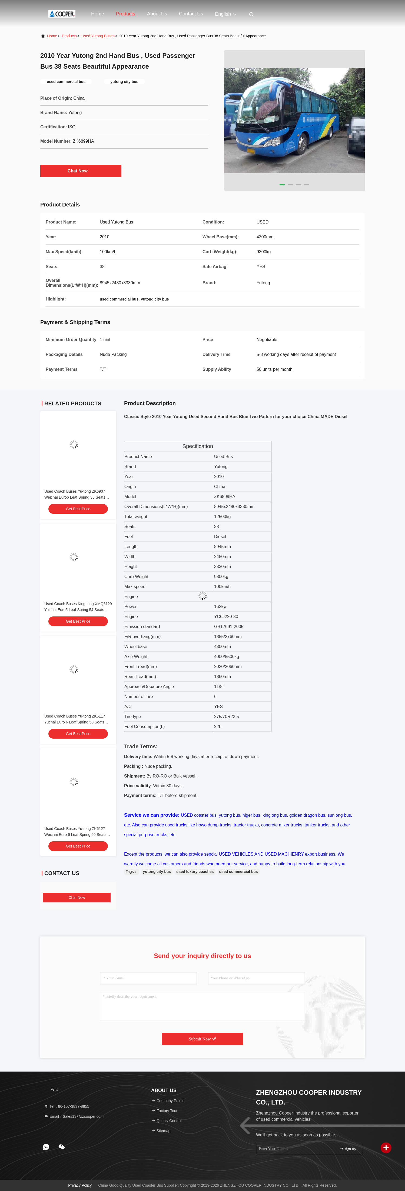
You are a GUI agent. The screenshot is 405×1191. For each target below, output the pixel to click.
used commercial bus (238, 871)
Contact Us (191, 13)
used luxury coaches (195, 871)
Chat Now (81, 171)
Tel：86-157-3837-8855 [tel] (66, 1106)
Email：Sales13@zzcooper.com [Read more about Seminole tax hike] (74, 1116)
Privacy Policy (80, 1185)
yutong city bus (157, 871)
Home (97, 13)
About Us (157, 13)
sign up (347, 1148)
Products (125, 13)
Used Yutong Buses (98, 36)
